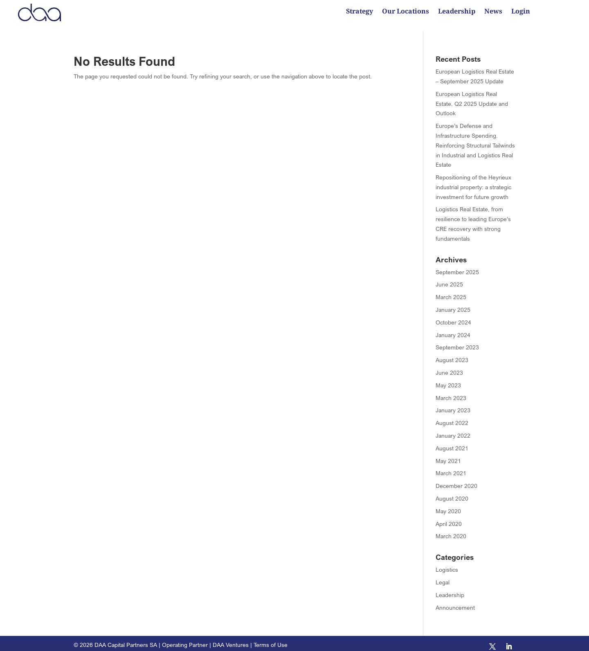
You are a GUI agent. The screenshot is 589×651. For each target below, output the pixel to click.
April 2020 (449, 518)
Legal (443, 576)
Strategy (359, 12)
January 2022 (453, 429)
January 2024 (453, 329)
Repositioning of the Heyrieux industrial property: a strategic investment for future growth (473, 181)
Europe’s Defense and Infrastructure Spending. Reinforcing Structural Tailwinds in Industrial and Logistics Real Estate (475, 139)
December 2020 (456, 480)
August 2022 (452, 417)
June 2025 (449, 278)
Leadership (456, 12)
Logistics (447, 563)
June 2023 (449, 366)
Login (520, 12)
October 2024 (453, 316)
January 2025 (453, 303)
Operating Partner (185, 638)
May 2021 (448, 455)
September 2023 (457, 341)
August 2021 (452, 442)
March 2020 (451, 530)
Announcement (455, 601)
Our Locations (405, 12)
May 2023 (448, 379)
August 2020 (452, 492)
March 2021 (451, 467)
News (493, 12)
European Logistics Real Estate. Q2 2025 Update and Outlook (472, 98)
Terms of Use (271, 638)
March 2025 (451, 291)
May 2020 (448, 505)
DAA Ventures (231, 638)
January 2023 (453, 404)
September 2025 (457, 266)
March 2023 (451, 392)
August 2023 (452, 354)
